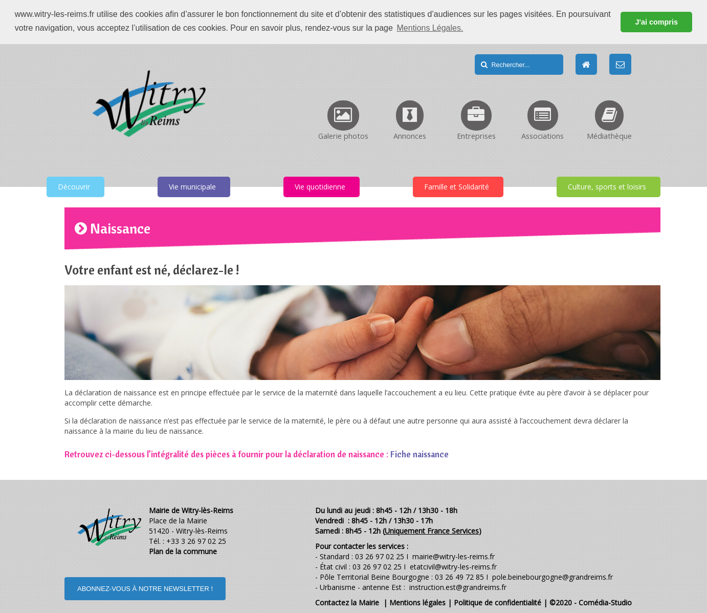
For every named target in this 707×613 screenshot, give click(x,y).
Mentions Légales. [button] (430, 28)
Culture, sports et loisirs (607, 186)
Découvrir (74, 186)
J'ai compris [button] (656, 22)
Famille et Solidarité (456, 186)
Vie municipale (192, 186)
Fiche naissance (419, 453)
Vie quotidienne (320, 186)
